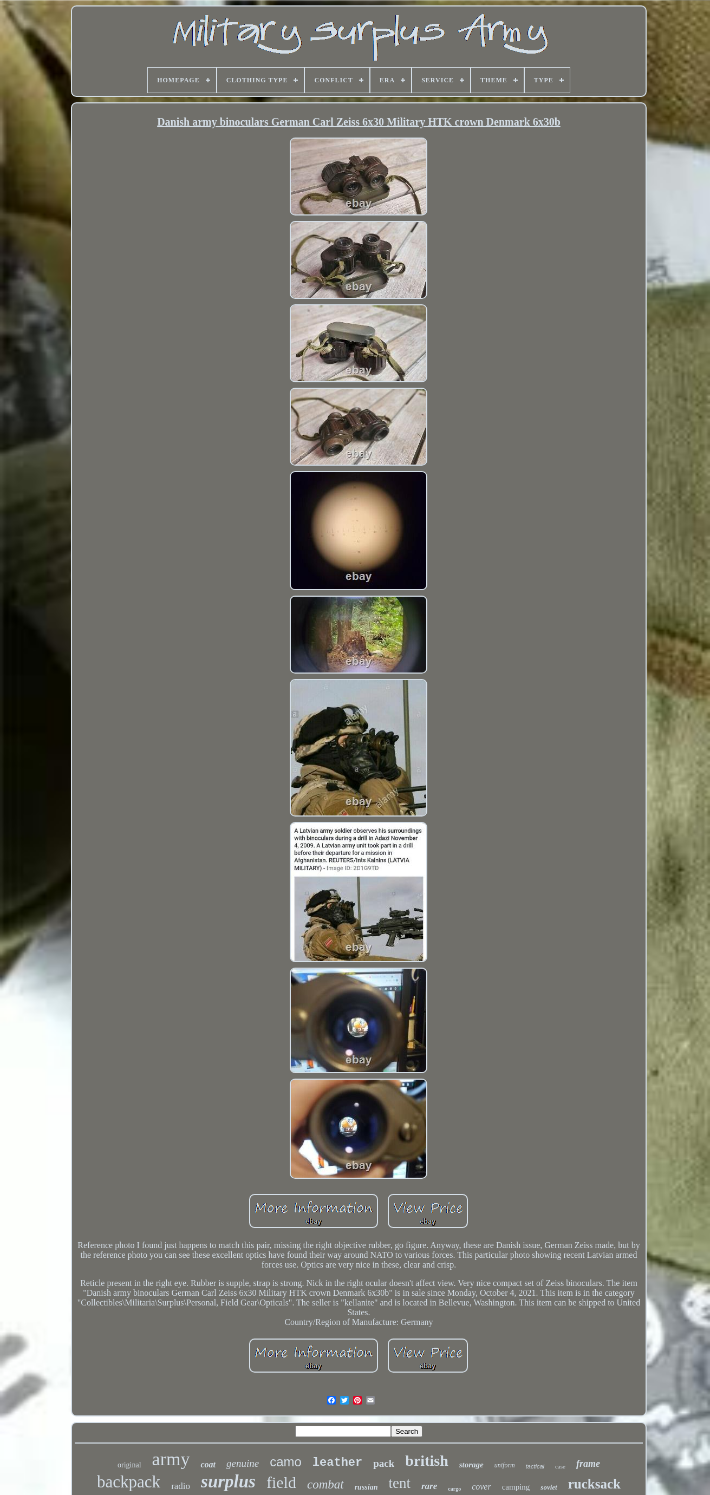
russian (366, 1487)
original (129, 1465)
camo (286, 1461)
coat (208, 1464)
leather (337, 1463)
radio (180, 1486)
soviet (548, 1487)
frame (588, 1463)
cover (481, 1486)
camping (516, 1487)
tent (399, 1483)
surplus (228, 1481)
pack (383, 1463)
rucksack (594, 1484)
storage (471, 1464)
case (560, 1466)
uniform (504, 1465)
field (281, 1482)
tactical (535, 1466)
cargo (454, 1489)
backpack (128, 1481)
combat (325, 1484)
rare (429, 1486)
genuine (242, 1463)
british (426, 1460)
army (171, 1459)
